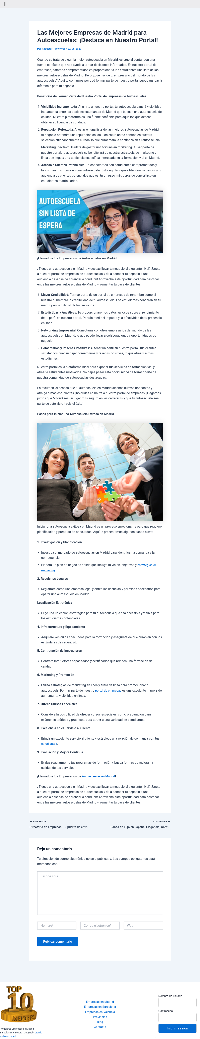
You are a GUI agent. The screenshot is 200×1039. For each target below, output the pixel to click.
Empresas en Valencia (100, 1012)
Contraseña (165, 1011)
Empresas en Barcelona (100, 1006)
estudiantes (49, 744)
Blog (100, 1022)
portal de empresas (108, 690)
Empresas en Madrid (99, 1001)
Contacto (100, 1027)
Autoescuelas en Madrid (99, 776)
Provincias (100, 1017)
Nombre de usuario (170, 996)
